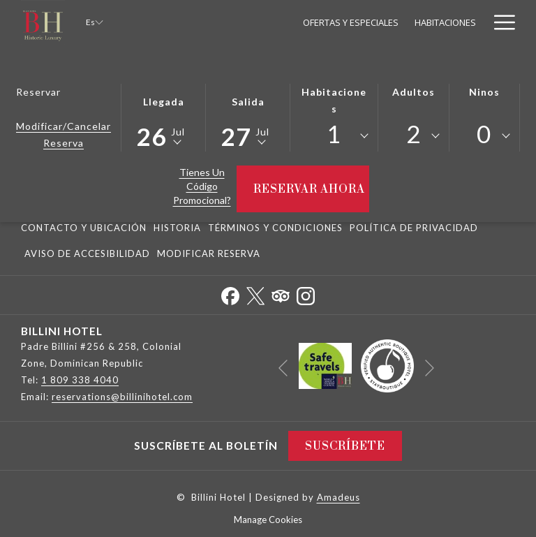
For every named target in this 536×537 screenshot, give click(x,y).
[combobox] (334, 136)
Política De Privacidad (414, 227)
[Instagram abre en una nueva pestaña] (306, 293)
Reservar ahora (311, 189)
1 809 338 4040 (80, 379)
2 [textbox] (413, 134)
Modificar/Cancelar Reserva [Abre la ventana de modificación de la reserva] (63, 134)
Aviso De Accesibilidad (87, 253)
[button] (163, 116)
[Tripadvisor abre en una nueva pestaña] (280, 293)
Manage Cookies (268, 519)
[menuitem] (223, 22)
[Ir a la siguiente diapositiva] (429, 368)
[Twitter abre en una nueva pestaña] (255, 293)
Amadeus (338, 497)
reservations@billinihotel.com (122, 396)
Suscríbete (345, 446)
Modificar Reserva (208, 253)
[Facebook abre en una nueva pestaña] (230, 293)
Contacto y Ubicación (84, 227)
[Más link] (499, 22)
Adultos (413, 92)
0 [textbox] (484, 134)
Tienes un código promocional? (202, 186)
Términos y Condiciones (275, 227)
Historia (177, 227)
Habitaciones (334, 100)
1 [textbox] (334, 134)
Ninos (484, 92)
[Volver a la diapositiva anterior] (283, 368)
